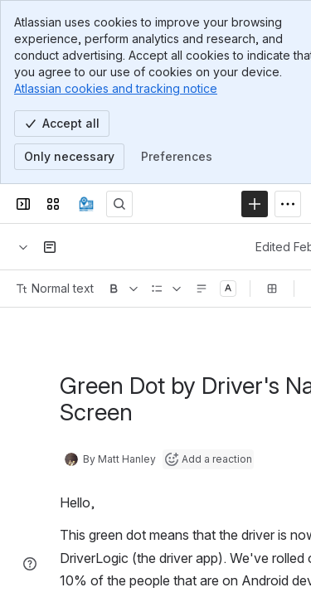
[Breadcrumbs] (23, 247)
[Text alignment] (201, 288)
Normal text (55, 288)
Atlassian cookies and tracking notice (115, 88)
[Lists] (177, 288)
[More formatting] (133, 288)
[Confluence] (86, 204)
